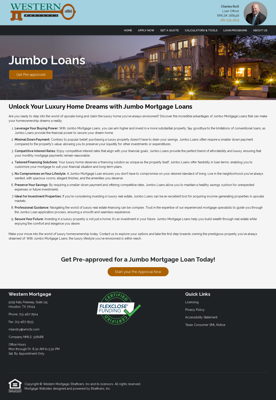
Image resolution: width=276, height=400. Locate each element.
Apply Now (146, 30)
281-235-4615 (229, 20)
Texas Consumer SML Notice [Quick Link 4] (205, 325)
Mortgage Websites (39, 388)
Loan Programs (235, 30)
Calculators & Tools (201, 30)
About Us (260, 30)
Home (128, 30)
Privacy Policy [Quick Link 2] (195, 309)
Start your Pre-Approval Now (138, 272)
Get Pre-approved (30, 75)
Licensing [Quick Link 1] (192, 302)
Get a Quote (169, 30)
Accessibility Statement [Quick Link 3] (201, 317)
